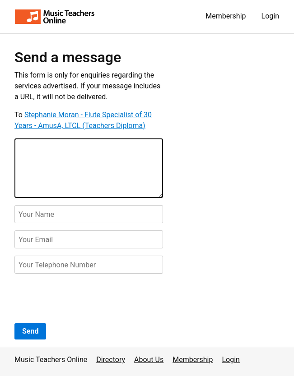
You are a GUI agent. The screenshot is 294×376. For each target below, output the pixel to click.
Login (270, 16)
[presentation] (83, 298)
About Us (148, 359)
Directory (110, 359)
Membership (225, 16)
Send (30, 331)
